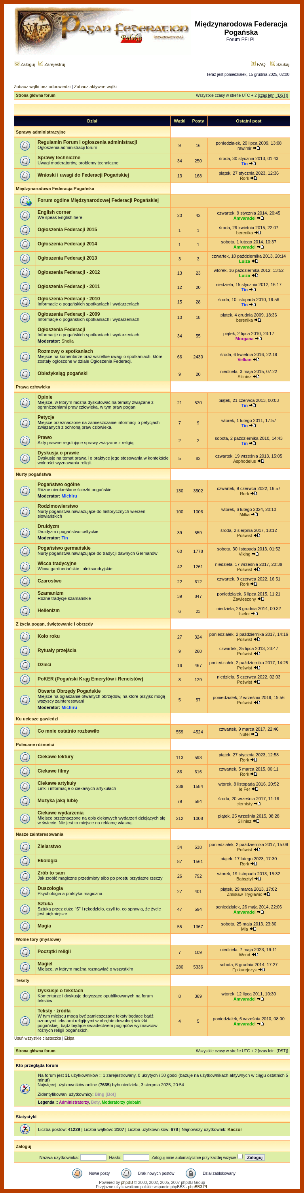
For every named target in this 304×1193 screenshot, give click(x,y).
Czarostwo (50, 581)
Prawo (45, 437)
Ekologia (47, 860)
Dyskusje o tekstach (60, 990)
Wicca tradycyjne (57, 563)
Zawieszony (244, 599)
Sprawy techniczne (59, 157)
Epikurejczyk (244, 969)
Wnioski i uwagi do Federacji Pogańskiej (83, 175)
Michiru (69, 496)
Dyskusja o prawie (58, 453)
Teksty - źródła (54, 1011)
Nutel (244, 734)
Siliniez (244, 376)
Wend (245, 954)
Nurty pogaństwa (33, 474)
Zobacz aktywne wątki (95, 86)
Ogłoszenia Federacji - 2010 (69, 299)
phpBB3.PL (198, 1187)
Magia (44, 926)
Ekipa (69, 1038)
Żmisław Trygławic (244, 894)
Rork (244, 178)
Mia (244, 929)
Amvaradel (245, 218)
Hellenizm (49, 610)
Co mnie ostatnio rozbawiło (68, 731)
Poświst (244, 535)
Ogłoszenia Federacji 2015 (67, 229)
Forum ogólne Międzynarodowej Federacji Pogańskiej (98, 200)
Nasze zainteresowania (39, 834)
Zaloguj (25, 64)
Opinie (45, 397)
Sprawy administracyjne (41, 132)
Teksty (22, 980)
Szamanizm (50, 593)
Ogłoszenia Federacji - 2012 (69, 272)
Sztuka (45, 904)
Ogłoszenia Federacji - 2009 (69, 314)
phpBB (127, 1182)
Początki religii (54, 951)
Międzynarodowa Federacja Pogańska (55, 188)
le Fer (244, 789)
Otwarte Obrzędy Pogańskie (69, 691)
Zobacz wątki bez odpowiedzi (42, 86)
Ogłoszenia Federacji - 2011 (69, 286)
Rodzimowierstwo (58, 506)
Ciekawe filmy (53, 771)
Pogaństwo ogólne (59, 484)
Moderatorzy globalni (122, 1102)
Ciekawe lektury (56, 757)
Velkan (244, 359)
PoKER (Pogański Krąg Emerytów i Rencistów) (90, 679)
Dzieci (44, 664)
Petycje (46, 417)
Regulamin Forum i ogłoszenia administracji (87, 142)
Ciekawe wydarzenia (61, 813)
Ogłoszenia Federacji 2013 (67, 258)
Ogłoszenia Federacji (61, 329)
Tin (244, 163)
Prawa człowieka (33, 386)
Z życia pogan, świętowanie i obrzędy (54, 624)
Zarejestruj (51, 64)
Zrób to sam (51, 873)
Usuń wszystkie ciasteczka (37, 1038)
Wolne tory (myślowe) (38, 939)
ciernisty (245, 803)
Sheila (68, 341)
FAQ (258, 64)
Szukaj (279, 64)
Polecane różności (35, 744)
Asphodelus (244, 461)
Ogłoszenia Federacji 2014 (67, 244)
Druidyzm (48, 526)
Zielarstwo (49, 846)
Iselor (244, 613)
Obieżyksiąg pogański (62, 373)
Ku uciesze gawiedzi (37, 718)
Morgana (245, 338)
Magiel (45, 964)
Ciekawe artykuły (57, 783)
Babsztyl (244, 878)
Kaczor (235, 1129)
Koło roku (49, 636)
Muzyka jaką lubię (58, 800)
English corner (54, 212)
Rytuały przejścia (57, 650)
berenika (244, 232)
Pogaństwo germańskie (64, 548)
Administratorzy (74, 1102)
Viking (245, 554)
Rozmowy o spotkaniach (65, 351)
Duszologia (50, 888)
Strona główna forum (35, 95)
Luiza (244, 261)
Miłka (244, 514)
